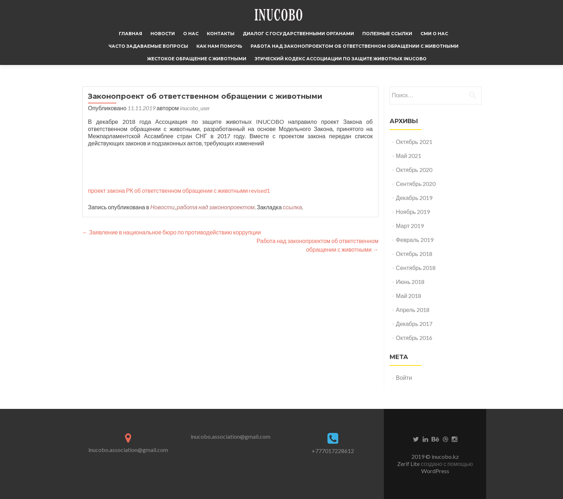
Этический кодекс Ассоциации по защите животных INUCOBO (341, 58)
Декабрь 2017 (414, 323)
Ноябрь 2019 (413, 211)
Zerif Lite (409, 463)
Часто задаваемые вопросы (148, 46)
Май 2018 (408, 295)
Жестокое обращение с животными (196, 58)
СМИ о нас (434, 33)
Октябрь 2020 (414, 169)
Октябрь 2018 (414, 253)
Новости (162, 33)
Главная (130, 33)
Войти (404, 377)
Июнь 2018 (410, 281)
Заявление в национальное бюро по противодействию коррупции (171, 232)
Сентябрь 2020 (416, 183)
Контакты (220, 33)
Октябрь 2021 (414, 141)
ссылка (292, 207)
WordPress (435, 470)
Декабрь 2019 (414, 197)
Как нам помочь (219, 46)
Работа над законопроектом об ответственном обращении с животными (355, 46)
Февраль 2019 (414, 239)
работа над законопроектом (216, 207)
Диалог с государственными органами (298, 33)
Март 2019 (410, 225)
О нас (191, 33)
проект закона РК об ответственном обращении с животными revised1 (179, 190)
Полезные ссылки (387, 33)
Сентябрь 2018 (416, 267)
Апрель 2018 (412, 309)
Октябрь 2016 (414, 337)
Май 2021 (408, 155)
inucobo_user (195, 107)
